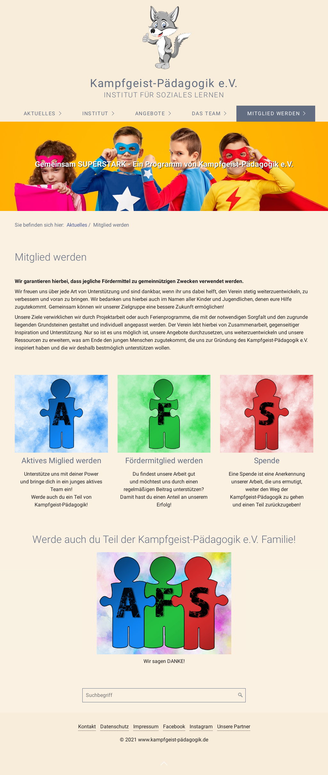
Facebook (174, 726)
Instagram (201, 726)
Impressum (146, 726)
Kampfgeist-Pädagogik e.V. (164, 83)
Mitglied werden (273, 113)
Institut (95, 113)
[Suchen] (240, 695)
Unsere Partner (233, 726)
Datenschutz (114, 726)
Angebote (150, 113)
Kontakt (87, 726)
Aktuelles (40, 113)
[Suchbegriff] (164, 695)
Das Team (206, 113)
